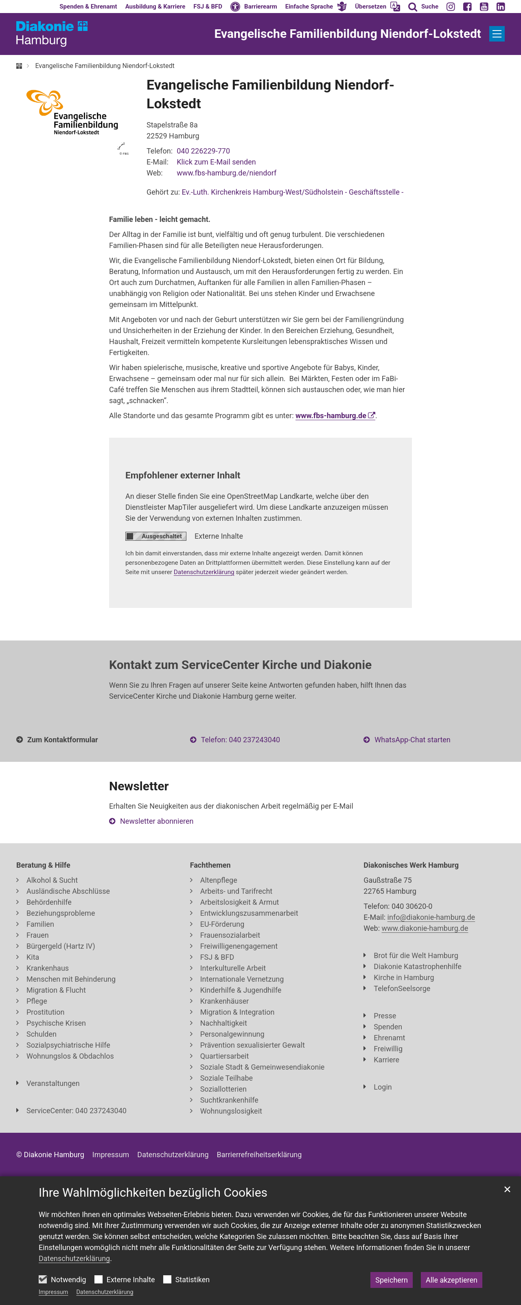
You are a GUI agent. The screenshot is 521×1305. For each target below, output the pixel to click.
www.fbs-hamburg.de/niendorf (226, 173)
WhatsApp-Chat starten (412, 739)
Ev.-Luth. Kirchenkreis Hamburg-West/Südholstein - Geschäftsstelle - (293, 192)
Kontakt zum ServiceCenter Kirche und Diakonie (240, 665)
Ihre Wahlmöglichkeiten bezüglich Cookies (153, 1192)
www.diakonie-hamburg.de (425, 928)
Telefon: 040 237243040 (240, 739)
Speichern (391, 1280)
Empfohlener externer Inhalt (182, 475)
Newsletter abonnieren (156, 821)
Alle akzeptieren (451, 1280)
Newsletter (139, 786)
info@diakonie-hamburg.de (431, 917)
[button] (316, 6)
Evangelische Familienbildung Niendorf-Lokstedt (104, 66)
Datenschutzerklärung (104, 1292)
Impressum (53, 1292)
